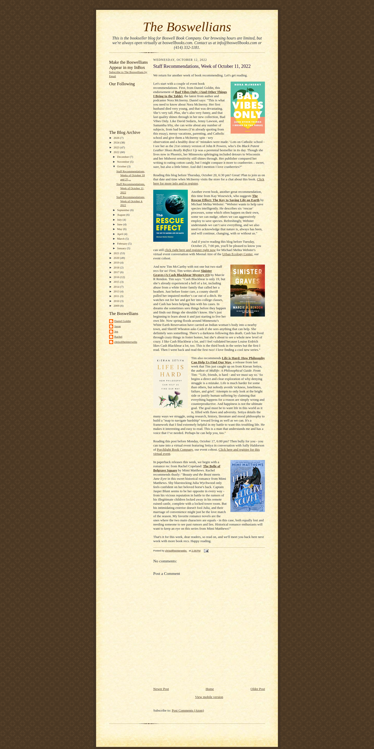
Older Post (258, 689)
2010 (116, 301)
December (123, 156)
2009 (116, 305)
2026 (116, 137)
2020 (116, 257)
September (123, 210)
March (121, 238)
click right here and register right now (190, 250)
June (120, 224)
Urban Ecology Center (237, 254)
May (120, 229)
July (120, 219)
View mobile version (209, 697)
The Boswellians (187, 26)
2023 (116, 147)
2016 (116, 277)
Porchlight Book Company (175, 449)
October (122, 166)
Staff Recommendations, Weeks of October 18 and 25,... (130, 175)
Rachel (118, 336)
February (122, 243)
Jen (116, 331)
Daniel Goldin (122, 321)
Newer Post (161, 689)
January (122, 248)
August (121, 214)
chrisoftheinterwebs (125, 341)
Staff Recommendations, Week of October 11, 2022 (130, 188)
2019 (116, 262)
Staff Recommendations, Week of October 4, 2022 (130, 201)
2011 (116, 296)
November (123, 161)
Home (210, 689)
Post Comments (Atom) (188, 710)
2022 (116, 152)
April (120, 233)
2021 (116, 253)
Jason (117, 326)
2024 (116, 142)
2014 (116, 286)
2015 (116, 281)
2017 (116, 272)
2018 (116, 267)
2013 (116, 291)
